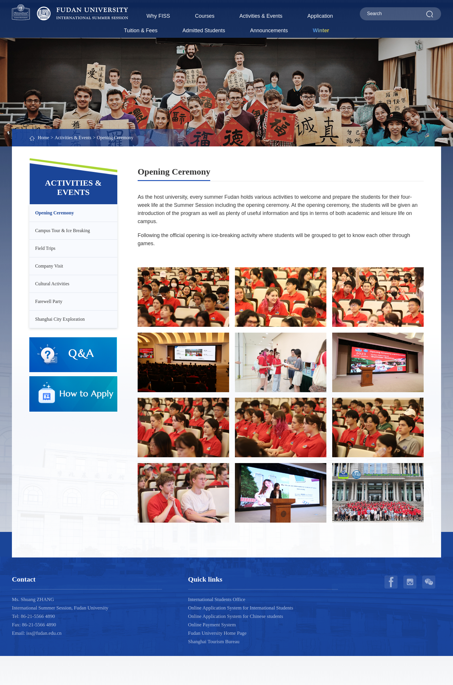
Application (320, 16)
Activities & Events (260, 16)
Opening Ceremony (115, 137)
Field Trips (45, 248)
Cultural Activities (52, 283)
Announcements (269, 30)
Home (43, 137)
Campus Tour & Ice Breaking (62, 230)
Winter (321, 30)
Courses (204, 16)
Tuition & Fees (140, 30)
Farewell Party (48, 301)
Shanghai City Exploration (60, 319)
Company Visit (49, 265)
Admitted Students (203, 30)
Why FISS (158, 16)
